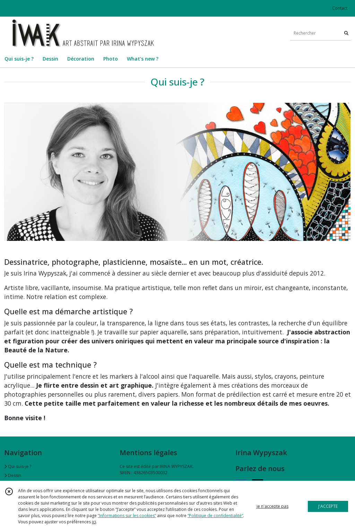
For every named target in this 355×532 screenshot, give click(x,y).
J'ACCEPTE (328, 506)
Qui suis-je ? (17, 466)
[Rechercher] (346, 33)
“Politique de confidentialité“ (215, 516)
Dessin (12, 475)
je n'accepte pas (272, 506)
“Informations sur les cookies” (127, 516)
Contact (339, 8)
